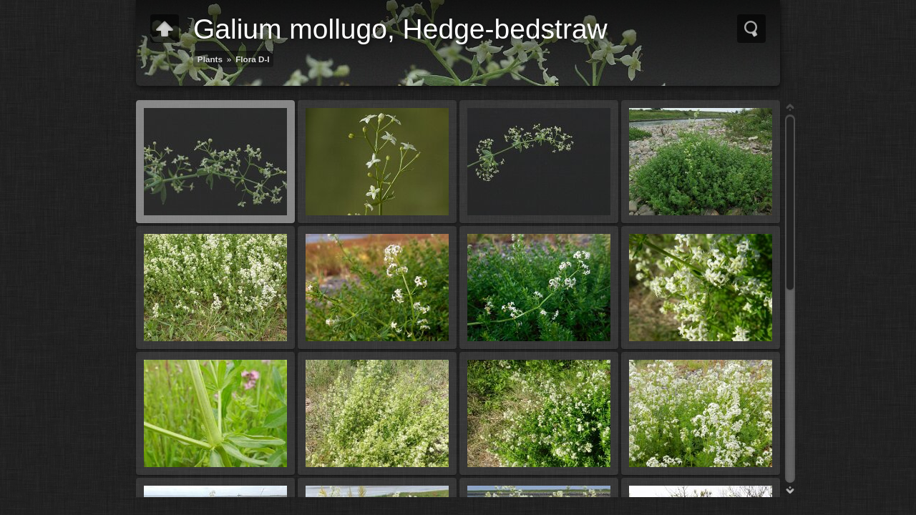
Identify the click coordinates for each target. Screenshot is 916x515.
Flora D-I (252, 59)
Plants (210, 59)
